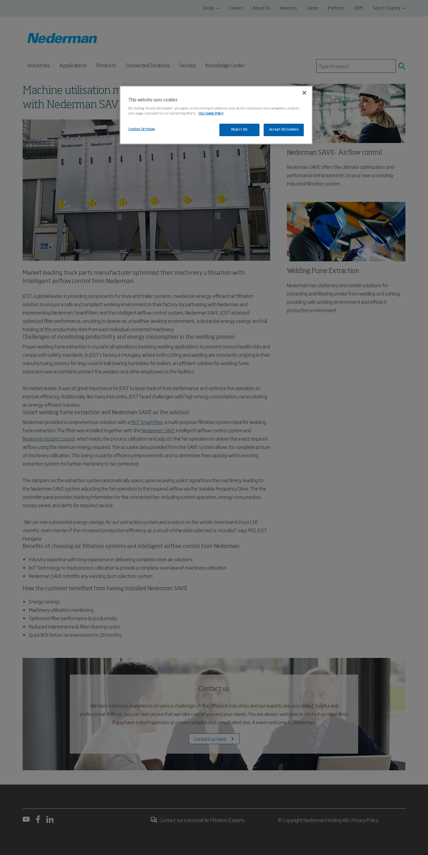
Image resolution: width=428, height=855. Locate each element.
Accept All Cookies (283, 129)
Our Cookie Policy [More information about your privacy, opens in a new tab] (211, 113)
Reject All (239, 129)
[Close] (304, 92)
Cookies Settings (141, 129)
